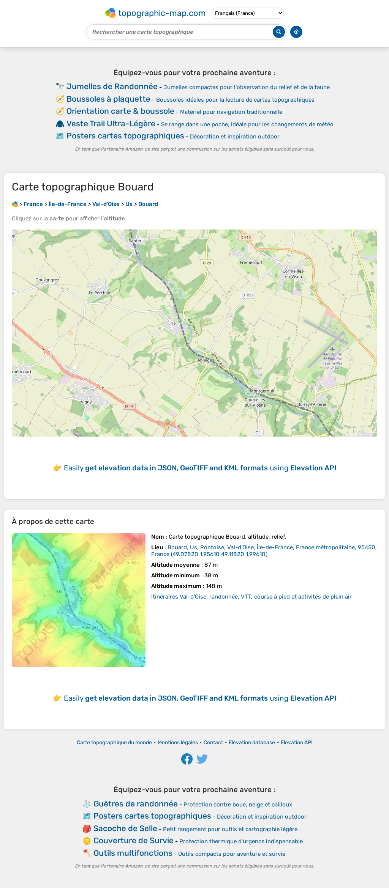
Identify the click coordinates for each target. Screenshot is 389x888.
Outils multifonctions (132, 853)
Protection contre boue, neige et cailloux (237, 804)
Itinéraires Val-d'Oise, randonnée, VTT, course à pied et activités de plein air (251, 596)
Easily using (200, 468)
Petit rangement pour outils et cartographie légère (230, 829)
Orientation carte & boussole (120, 111)
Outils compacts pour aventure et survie (231, 853)
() (264, 551)
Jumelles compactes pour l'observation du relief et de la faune (246, 87)
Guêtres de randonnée (135, 803)
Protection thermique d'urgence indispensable (241, 841)
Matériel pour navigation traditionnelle (231, 111)
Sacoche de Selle (125, 828)
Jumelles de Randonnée (112, 86)
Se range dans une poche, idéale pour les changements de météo (247, 124)
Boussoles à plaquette (108, 99)
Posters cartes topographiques (125, 135)
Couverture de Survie (133, 840)
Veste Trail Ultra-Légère (110, 123)
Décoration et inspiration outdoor (235, 136)
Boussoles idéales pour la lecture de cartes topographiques (235, 99)
